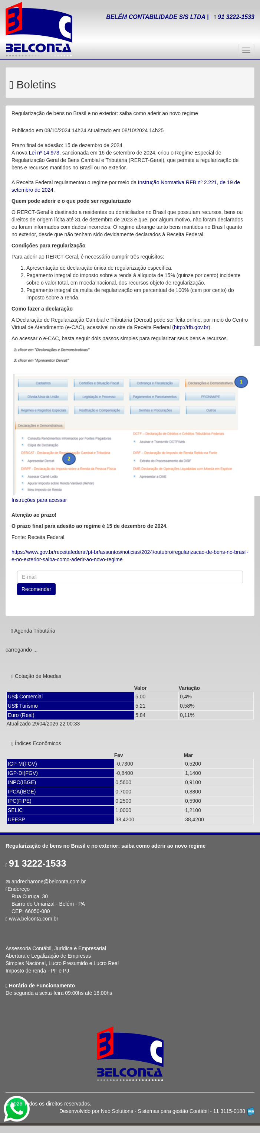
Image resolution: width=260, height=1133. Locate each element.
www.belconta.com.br (33, 919)
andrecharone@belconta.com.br (48, 881)
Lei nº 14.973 (44, 153)
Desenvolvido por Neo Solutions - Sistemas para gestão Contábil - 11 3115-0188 (156, 1111)
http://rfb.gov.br (191, 327)
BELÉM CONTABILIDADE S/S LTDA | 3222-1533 (180, 17)
